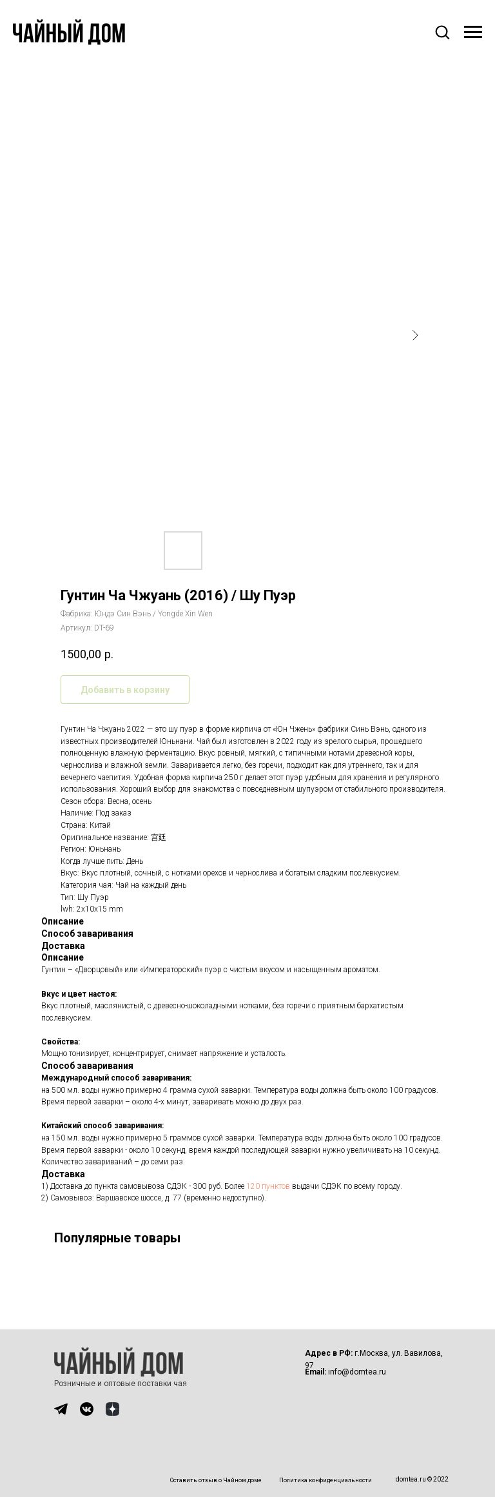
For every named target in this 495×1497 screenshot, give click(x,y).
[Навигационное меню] (473, 32)
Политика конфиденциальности (325, 1480)
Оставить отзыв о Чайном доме (216, 1480)
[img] (61, 1409)
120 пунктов (268, 1186)
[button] (442, 31)
